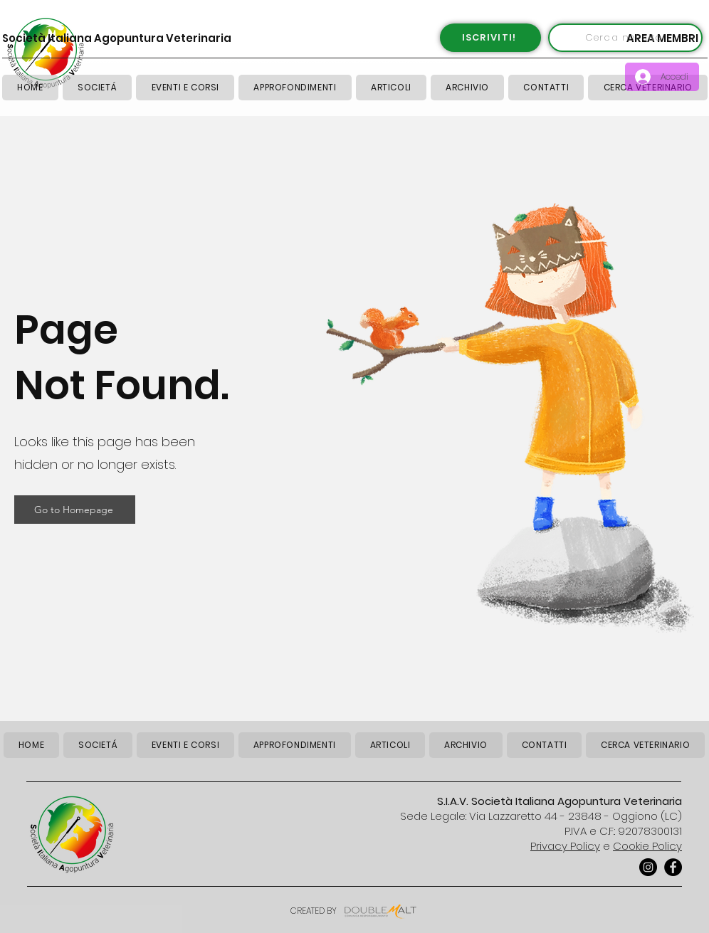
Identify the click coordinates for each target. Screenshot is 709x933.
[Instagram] (648, 867)
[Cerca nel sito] (625, 37)
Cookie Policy (647, 845)
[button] (391, 87)
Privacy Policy (565, 845)
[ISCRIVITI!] (490, 37)
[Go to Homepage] (74, 509)
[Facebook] (673, 867)
